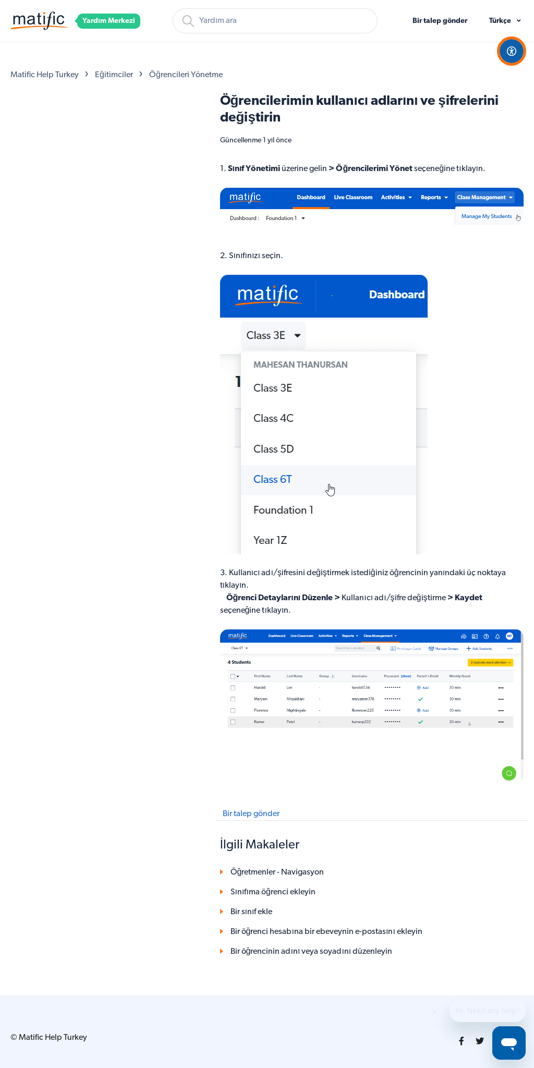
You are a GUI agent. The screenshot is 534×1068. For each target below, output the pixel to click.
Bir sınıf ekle (251, 912)
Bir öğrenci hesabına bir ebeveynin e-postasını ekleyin (326, 932)
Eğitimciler (114, 75)
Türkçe (501, 21)
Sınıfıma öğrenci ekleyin (272, 892)
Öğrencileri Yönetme (186, 75)
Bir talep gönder (439, 21)
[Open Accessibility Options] (512, 51)
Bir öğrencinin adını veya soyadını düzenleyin (311, 952)
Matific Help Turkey (44, 75)
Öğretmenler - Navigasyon (277, 872)
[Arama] (275, 20)
